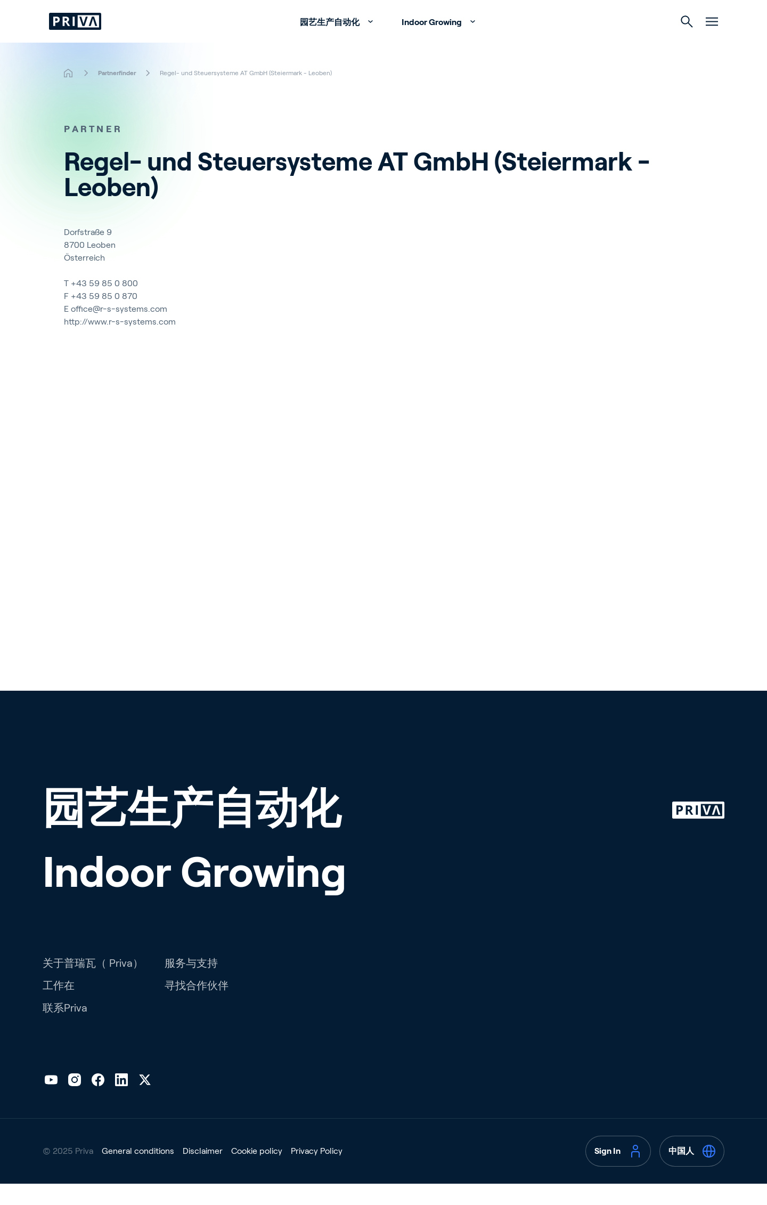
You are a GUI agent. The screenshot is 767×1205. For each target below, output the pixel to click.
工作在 (59, 1007)
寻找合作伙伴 (197, 1007)
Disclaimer (203, 1172)
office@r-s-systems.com (119, 330)
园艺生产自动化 (330, 43)
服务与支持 (191, 984)
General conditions (138, 1172)
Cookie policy (256, 1172)
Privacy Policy (316, 1172)
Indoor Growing (432, 43)
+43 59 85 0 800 (104, 304)
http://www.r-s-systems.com (120, 342)
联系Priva (65, 1029)
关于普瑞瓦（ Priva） (93, 984)
